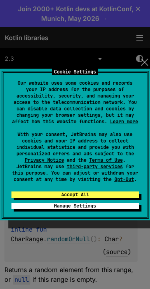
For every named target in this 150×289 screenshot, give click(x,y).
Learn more (124, 121)
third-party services (95, 166)
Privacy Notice (44, 160)
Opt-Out (124, 179)
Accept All (75, 194)
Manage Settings (75, 206)
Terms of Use (106, 160)
